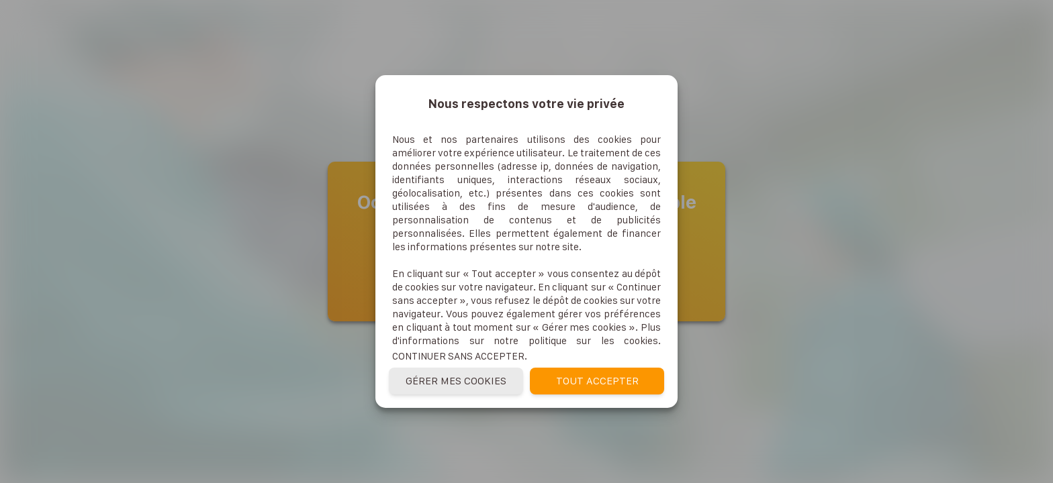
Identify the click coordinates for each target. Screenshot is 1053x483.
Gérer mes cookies (456, 380)
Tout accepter (597, 380)
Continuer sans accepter (458, 356)
